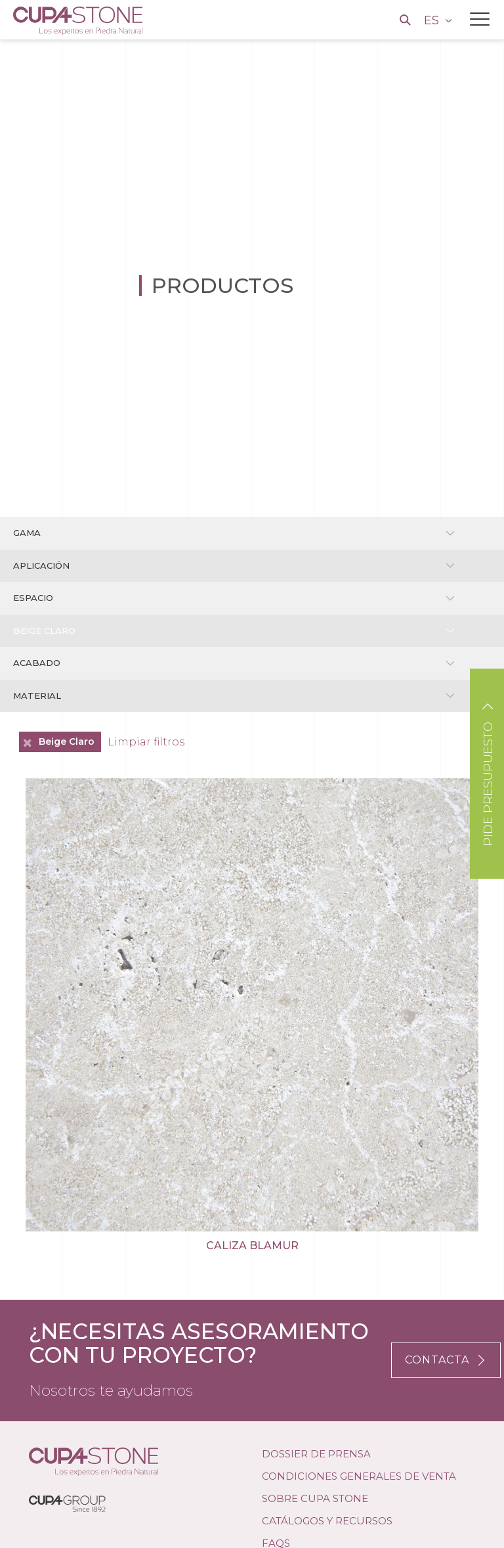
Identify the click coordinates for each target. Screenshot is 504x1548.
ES (433, 20)
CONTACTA (446, 1360)
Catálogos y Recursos (327, 1521)
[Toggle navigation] (479, 19)
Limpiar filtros (146, 742)
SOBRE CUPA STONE (315, 1498)
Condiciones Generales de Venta (359, 1476)
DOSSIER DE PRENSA (316, 1454)
